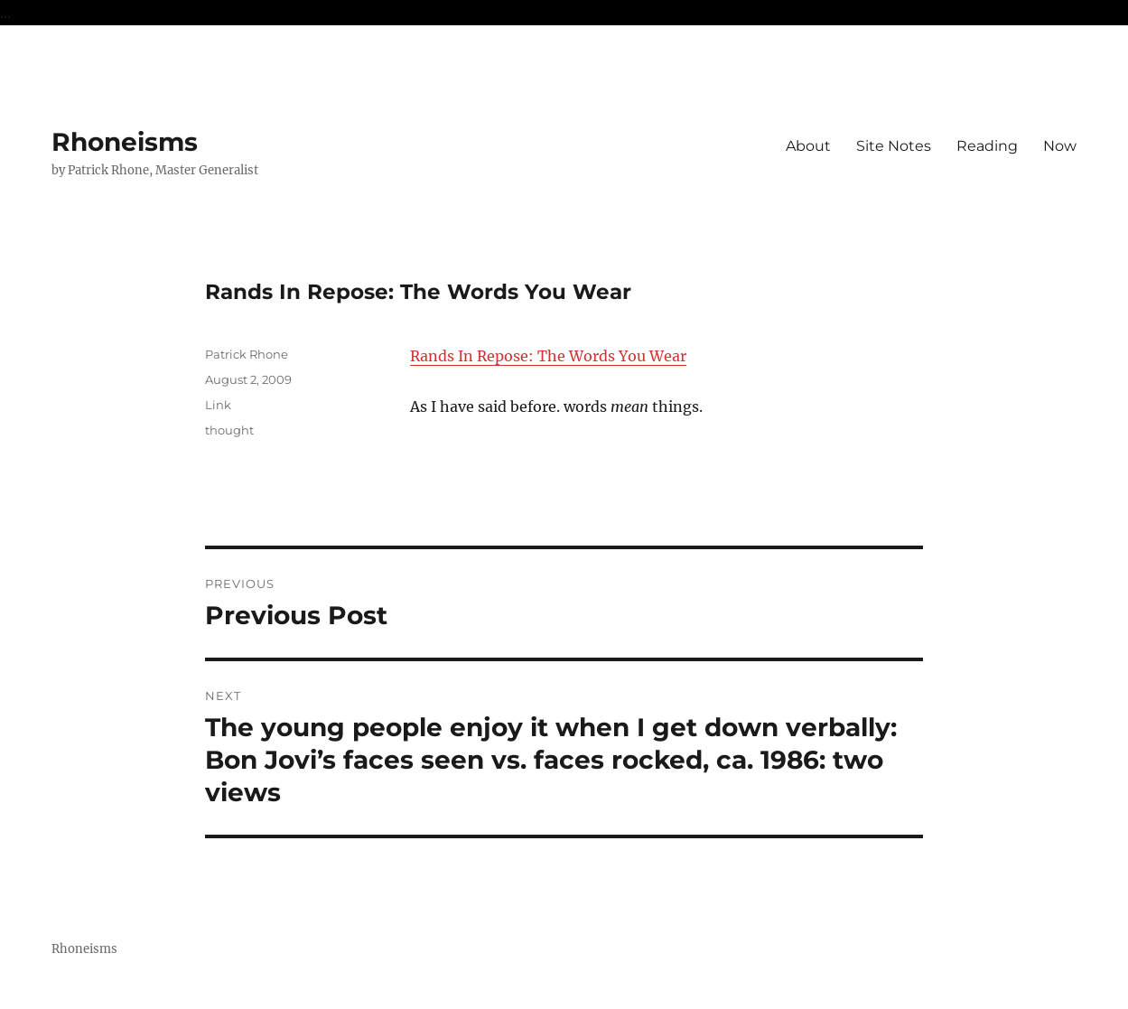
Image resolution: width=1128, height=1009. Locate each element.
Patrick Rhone (246, 354)
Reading (987, 145)
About (808, 145)
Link (218, 404)
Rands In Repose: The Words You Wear (548, 356)
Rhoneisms (124, 141)
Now (1060, 145)
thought (229, 430)
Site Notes (893, 145)
